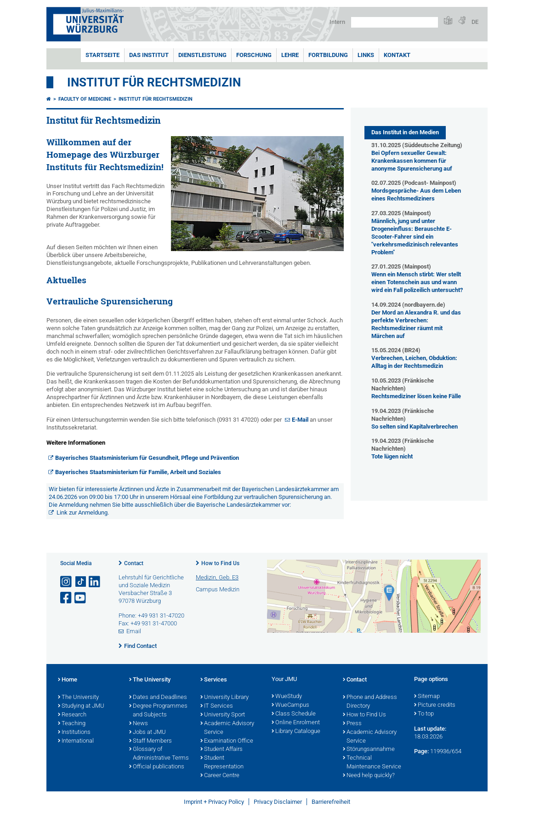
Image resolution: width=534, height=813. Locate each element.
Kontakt (397, 55)
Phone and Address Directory (370, 701)
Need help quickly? (369, 776)
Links (366, 55)
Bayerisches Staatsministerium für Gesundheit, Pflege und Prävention (147, 457)
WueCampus (290, 705)
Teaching (71, 724)
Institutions (74, 732)
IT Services (216, 706)
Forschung (254, 55)
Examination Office (226, 741)
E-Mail (300, 419)
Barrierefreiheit (331, 801)
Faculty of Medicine (84, 99)
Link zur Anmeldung (82, 512)
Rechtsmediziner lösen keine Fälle (416, 396)
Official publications (156, 767)
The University (78, 697)
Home (67, 680)
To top (424, 714)
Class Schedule (294, 714)
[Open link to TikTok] (80, 582)
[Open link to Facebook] (66, 598)
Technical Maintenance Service (372, 762)
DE (475, 21)
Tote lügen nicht (392, 456)
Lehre (290, 55)
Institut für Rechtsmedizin (154, 82)
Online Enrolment (296, 723)
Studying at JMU (81, 706)
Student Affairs (221, 749)
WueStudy (287, 697)
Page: (421, 751)
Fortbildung (328, 55)
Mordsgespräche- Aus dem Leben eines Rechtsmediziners (416, 194)
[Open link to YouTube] (80, 598)
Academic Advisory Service (227, 728)
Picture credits (434, 705)
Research (72, 715)
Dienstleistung (202, 55)
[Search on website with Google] (394, 22)
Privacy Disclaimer (278, 801)
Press (352, 724)
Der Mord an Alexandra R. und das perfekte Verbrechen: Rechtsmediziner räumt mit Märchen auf (416, 324)
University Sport (222, 715)
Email (133, 631)
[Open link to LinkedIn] (95, 582)
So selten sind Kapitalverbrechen (414, 426)
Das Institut (149, 55)
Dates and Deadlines (158, 697)
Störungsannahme (369, 749)
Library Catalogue (296, 731)
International (76, 741)
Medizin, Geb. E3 (217, 577)
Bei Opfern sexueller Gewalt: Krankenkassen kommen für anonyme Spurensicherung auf (411, 160)
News (138, 724)
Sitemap (427, 697)
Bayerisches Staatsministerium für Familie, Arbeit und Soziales (138, 472)
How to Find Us (220, 563)
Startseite (102, 55)
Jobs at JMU (147, 732)
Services (213, 680)
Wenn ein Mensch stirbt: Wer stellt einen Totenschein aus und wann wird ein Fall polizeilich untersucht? (417, 282)
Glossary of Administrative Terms (159, 753)
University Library (224, 697)
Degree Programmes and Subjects (158, 710)
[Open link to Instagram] (66, 582)
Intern (337, 21)
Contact (133, 563)
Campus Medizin (217, 589)
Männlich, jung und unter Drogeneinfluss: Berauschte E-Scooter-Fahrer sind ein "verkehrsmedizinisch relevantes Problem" (414, 237)
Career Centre (219, 776)
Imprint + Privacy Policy (214, 801)
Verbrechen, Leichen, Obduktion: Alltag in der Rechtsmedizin (414, 362)
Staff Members (150, 741)
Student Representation (222, 762)
